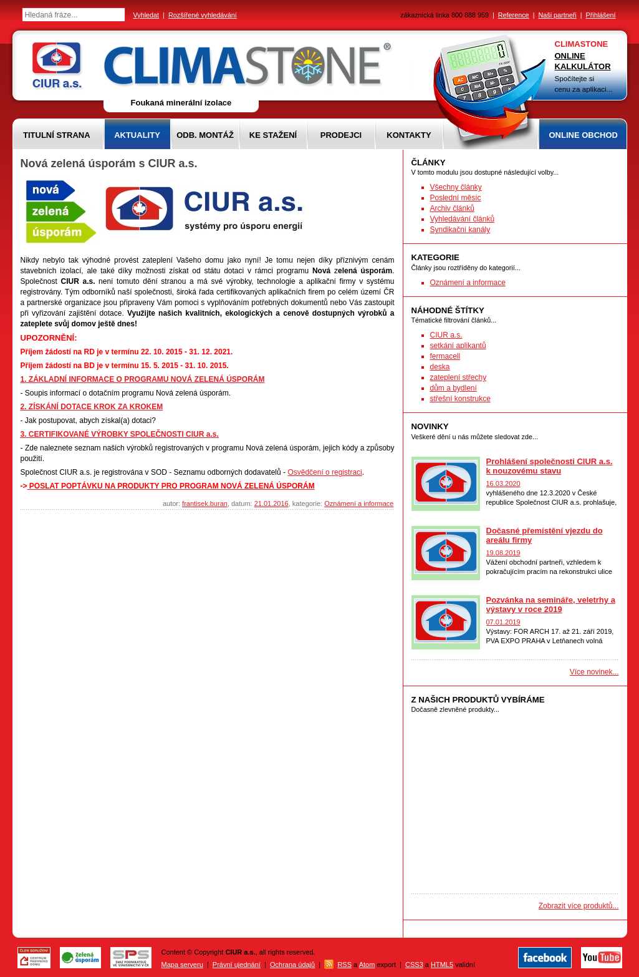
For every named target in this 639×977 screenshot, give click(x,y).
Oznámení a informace (358, 503)
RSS (344, 964)
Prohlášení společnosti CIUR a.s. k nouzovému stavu (549, 466)
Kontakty (409, 135)
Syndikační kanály (460, 229)
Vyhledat (146, 15)
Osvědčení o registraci (324, 472)
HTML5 (442, 964)
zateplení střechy (458, 377)
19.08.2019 (503, 553)
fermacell (445, 356)
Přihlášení (600, 15)
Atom (367, 964)
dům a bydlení (453, 388)
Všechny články (456, 187)
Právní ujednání (237, 964)
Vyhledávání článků (462, 219)
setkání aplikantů (458, 345)
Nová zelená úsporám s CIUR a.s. (109, 163)
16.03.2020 (503, 483)
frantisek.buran (205, 503)
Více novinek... (594, 672)
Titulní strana (56, 135)
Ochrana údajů (292, 964)
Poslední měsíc (455, 197)
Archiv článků (452, 208)
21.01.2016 (271, 503)
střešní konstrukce (460, 398)
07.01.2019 (503, 622)
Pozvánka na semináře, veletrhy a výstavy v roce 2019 (550, 604)
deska (440, 366)
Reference (513, 15)
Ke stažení (273, 135)
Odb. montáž (205, 135)
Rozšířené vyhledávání (202, 15)
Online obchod (583, 135)
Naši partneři (557, 15)
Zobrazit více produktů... (579, 906)
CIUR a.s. (446, 335)
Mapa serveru (182, 964)
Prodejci (341, 135)
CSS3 (414, 964)
